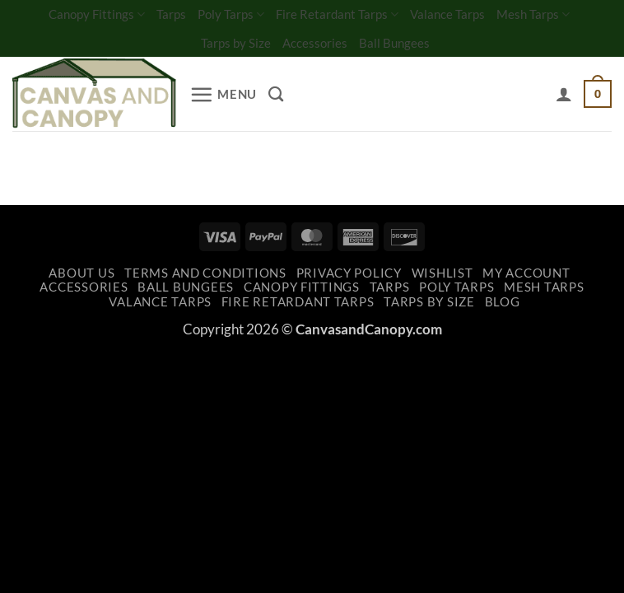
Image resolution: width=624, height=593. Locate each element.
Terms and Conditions (205, 273)
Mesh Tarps (533, 14)
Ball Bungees (394, 42)
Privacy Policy (349, 273)
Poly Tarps (231, 14)
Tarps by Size (236, 42)
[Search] (275, 94)
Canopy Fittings (97, 14)
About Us (81, 273)
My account (526, 273)
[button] (223, 94)
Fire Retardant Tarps (337, 14)
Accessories (314, 42)
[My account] (564, 94)
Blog (502, 302)
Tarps (171, 14)
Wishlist (442, 273)
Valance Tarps (447, 14)
